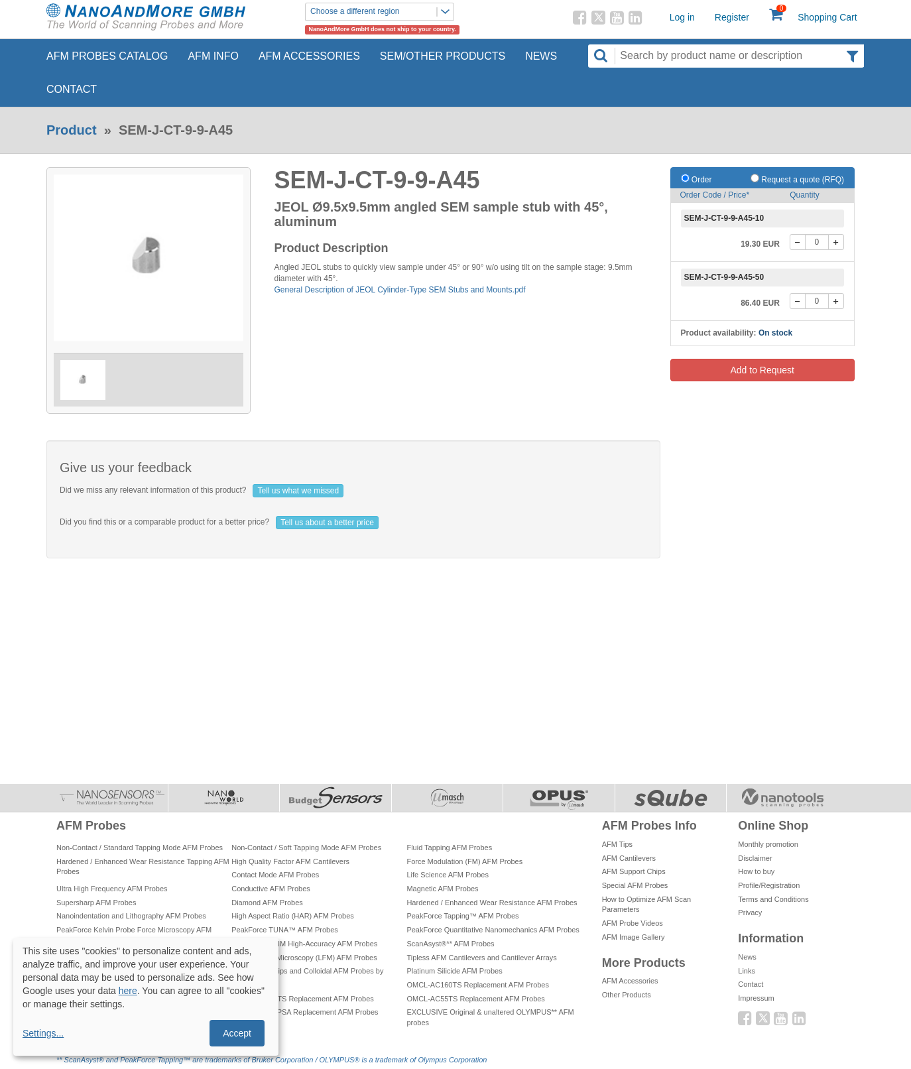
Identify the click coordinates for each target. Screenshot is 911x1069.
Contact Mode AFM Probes (275, 875)
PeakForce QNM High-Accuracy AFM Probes (304, 944)
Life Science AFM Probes (447, 875)
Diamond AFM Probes (267, 903)
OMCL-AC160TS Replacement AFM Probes (477, 985)
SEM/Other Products (442, 56)
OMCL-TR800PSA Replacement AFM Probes (304, 1012)
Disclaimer (755, 858)
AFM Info (213, 56)
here (128, 990)
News (541, 56)
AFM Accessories (309, 56)
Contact (71, 89)
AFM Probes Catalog (107, 56)
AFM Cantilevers (629, 858)
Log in (682, 17)
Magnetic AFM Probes (442, 889)
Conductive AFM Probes (270, 889)
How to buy (756, 871)
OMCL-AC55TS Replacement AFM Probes (475, 999)
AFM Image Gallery (633, 937)
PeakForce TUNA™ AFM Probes (284, 930)
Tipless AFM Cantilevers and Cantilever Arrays (481, 958)
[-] (798, 242)
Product (71, 130)
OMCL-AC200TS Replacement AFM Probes (302, 999)
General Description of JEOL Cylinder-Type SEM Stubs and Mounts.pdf (400, 289)
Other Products (626, 995)
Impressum (756, 998)
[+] (836, 242)
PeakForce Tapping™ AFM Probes (462, 916)
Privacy (750, 912)
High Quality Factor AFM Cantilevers (290, 861)
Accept (237, 1033)
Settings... (43, 1033)
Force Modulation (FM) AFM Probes (464, 861)
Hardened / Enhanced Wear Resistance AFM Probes (491, 903)
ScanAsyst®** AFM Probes (450, 944)
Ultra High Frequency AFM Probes (112, 889)
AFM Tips (617, 844)
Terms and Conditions (773, 899)
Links (746, 971)
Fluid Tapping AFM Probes (449, 847)
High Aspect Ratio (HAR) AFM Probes (292, 916)
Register (732, 17)
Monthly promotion (768, 844)
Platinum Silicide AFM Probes (454, 971)
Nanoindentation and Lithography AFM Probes (131, 916)
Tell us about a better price (327, 522)
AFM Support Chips (634, 871)
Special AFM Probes (635, 885)
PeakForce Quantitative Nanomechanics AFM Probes (492, 930)
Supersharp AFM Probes (96, 903)
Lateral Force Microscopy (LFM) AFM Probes (304, 958)
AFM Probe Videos (632, 923)
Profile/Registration (769, 885)
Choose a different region (382, 11)
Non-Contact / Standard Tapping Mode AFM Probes (139, 847)
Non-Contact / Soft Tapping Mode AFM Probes (306, 847)
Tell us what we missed (298, 490)
